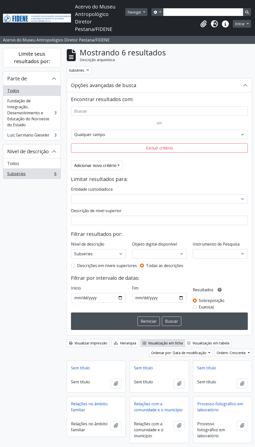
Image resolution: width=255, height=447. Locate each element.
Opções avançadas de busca (103, 85)
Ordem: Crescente (232, 352)
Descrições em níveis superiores (107, 265)
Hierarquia (125, 343)
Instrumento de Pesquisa (216, 244)
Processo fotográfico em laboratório (220, 407)
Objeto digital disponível (154, 244)
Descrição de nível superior (96, 210)
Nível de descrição (28, 151)
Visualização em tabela (208, 343)
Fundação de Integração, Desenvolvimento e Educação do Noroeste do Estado (32, 113)
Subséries (32, 175)
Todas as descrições (164, 265)
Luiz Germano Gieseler (32, 136)
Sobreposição (211, 300)
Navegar (135, 12)
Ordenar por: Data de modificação (179, 352)
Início (76, 288)
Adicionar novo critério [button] (95, 165)
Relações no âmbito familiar (89, 407)
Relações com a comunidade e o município (158, 407)
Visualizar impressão (88, 343)
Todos (13, 90)
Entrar (240, 23)
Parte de (17, 78)
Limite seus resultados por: (32, 57)
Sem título (80, 368)
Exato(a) (206, 307)
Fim (135, 288)
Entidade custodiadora (92, 189)
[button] (203, 23)
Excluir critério (159, 148)
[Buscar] (159, 111)
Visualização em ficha (163, 343)
